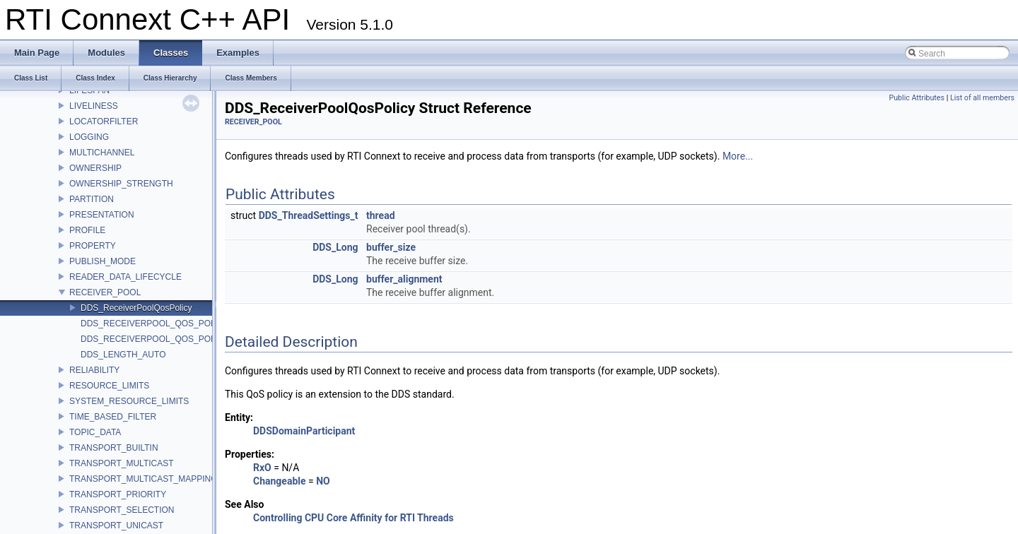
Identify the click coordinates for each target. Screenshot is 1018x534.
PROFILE (87, 230)
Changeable (279, 481)
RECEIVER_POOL (105, 292)
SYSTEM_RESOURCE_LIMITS (129, 401)
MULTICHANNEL (101, 153)
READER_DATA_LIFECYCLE (125, 277)
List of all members (982, 97)
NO (323, 481)
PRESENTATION (101, 215)
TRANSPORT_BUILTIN (113, 448)
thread (380, 215)
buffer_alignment (404, 279)
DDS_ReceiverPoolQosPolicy (136, 308)
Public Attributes (916, 97)
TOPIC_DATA (95, 432)
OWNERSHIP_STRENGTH (121, 184)
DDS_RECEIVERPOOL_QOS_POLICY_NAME (170, 339)
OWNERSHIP (95, 168)
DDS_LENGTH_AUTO (123, 355)
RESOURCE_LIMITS (109, 386)
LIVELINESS (93, 106)
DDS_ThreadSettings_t (308, 215)
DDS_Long (335, 247)
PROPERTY (92, 246)
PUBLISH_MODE (102, 261)
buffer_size (391, 247)
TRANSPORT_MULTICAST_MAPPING (143, 479)
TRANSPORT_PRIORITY (117, 494)
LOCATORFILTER (103, 121)
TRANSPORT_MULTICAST (121, 463)
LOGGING (89, 137)
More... (737, 156)
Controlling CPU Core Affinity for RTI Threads (353, 517)
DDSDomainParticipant (304, 431)
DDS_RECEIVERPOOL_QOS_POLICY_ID (161, 323)
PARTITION (91, 199)
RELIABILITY (94, 370)
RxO (262, 467)
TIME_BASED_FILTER (112, 417)
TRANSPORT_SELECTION (121, 510)
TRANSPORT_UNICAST (116, 525)
